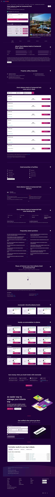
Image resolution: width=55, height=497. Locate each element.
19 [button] (41, 26)
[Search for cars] (1, 7)
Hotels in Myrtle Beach (11, 457)
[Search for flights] (1, 4)
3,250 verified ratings (15, 11)
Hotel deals (8, 4)
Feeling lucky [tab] (22, 449)
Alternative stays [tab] (16, 449)
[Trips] (1, 12)
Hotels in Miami (31, 457)
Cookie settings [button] (9, 158)
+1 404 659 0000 (9, 10)
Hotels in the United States (20, 4)
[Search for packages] (1, 9)
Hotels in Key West (10, 456)
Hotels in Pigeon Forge (32, 458)
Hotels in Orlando (31, 456)
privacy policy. (22, 438)
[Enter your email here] (18, 432)
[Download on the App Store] (44, 482)
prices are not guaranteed (26, 467)
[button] (1, 1)
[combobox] (18, 427)
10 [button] (15, 26)
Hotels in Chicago (10, 458)
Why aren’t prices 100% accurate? (29, 473)
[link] (16, 332)
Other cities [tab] (10, 449)
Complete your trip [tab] (29, 449)
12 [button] (41, 24)
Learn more (28, 154)
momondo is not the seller (29, 470)
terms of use (18, 438)
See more (48, 325)
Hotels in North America (13, 4)
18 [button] (39, 26)
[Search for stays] (1, 6)
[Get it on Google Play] (44, 480)
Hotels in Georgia (27, 4)
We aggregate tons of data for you (29, 471)
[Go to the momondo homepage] (6, 1)
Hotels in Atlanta (32, 4)
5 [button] (41, 22)
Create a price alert (43, 380)
